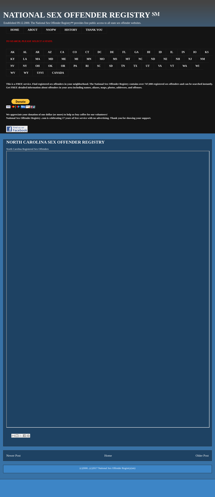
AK (12, 52)
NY (25, 65)
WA (184, 65)
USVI (40, 72)
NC (140, 59)
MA (37, 59)
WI (197, 65)
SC (99, 65)
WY (26, 72)
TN (123, 65)
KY (12, 59)
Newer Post (13, 455)
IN (183, 52)
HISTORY (70, 29)
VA (160, 65)
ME (64, 59)
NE (165, 59)
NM (202, 59)
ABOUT (32, 29)
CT (87, 52)
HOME (14, 29)
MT (128, 59)
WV (12, 72)
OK (50, 65)
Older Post (202, 455)
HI (148, 52)
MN (89, 59)
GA (136, 52)
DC (100, 52)
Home (108, 455)
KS (207, 52)
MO (102, 59)
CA (62, 52)
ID (160, 52)
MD (51, 59)
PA (75, 65)
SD (111, 65)
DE (112, 52)
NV (12, 65)
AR (37, 52)
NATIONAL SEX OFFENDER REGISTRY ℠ (81, 14)
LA (25, 59)
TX (135, 65)
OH (37, 65)
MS (115, 59)
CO (75, 52)
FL (124, 52)
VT (172, 65)
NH (178, 59)
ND (153, 59)
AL (25, 52)
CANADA (58, 72)
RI (87, 65)
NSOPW (51, 29)
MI (76, 59)
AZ (50, 52)
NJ (190, 59)
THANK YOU (94, 29)
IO (194, 52)
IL (171, 52)
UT (148, 65)
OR (63, 65)
